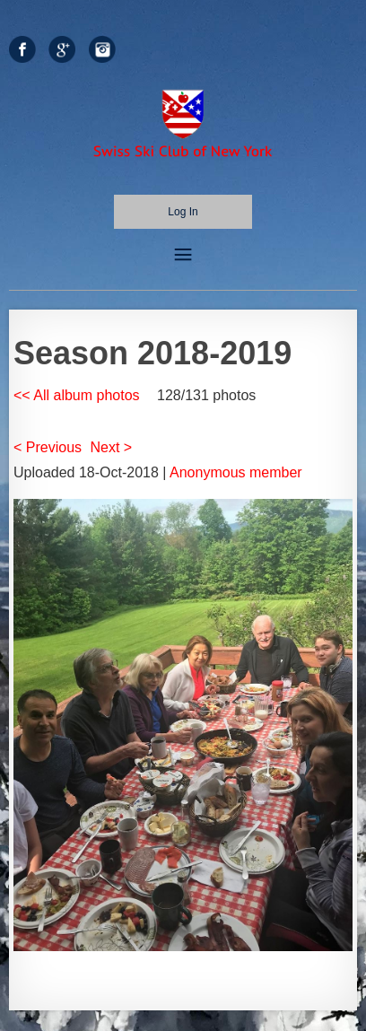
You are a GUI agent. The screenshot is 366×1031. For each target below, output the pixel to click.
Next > (112, 447)
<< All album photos (76, 395)
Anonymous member (236, 472)
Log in (182, 211)
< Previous (47, 447)
